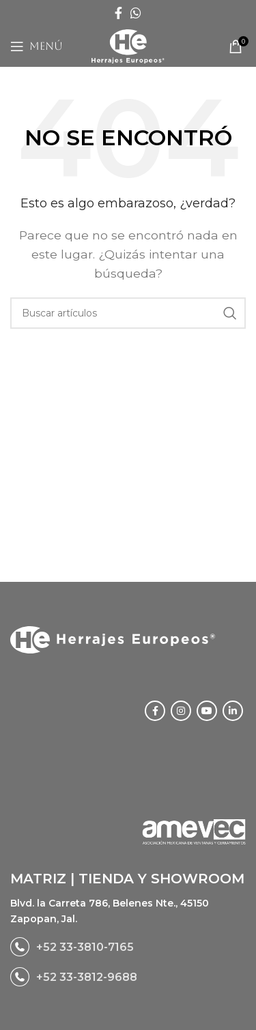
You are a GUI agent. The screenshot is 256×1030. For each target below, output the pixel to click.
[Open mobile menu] (36, 46)
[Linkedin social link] (233, 711)
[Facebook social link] (118, 13)
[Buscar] (128, 313)
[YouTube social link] (207, 711)
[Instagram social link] (181, 711)
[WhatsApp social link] (135, 13)
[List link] (128, 946)
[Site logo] (128, 45)
